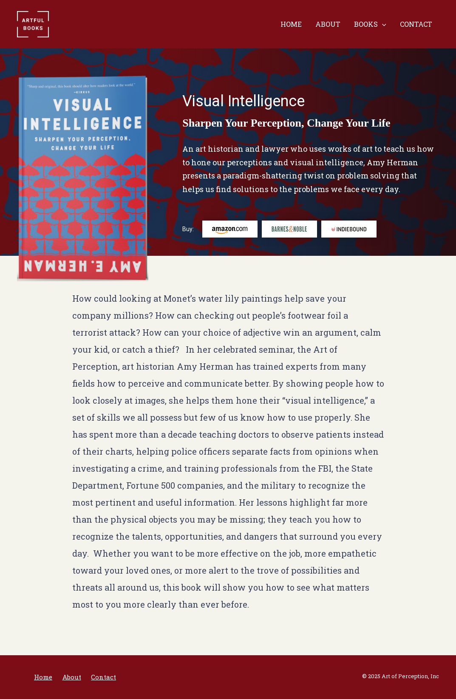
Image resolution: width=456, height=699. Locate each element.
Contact (416, 24)
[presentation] (382, 24)
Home (291, 24)
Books (370, 24)
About (327, 24)
